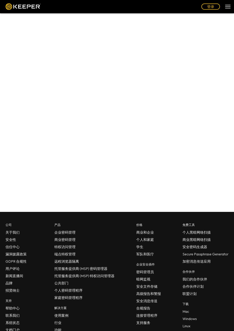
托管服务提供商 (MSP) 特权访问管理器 (84, 276)
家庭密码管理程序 (68, 297)
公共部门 (61, 283)
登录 (210, 6)
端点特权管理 (65, 254)
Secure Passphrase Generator (205, 254)
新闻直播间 (14, 276)
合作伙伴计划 (193, 286)
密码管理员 (145, 272)
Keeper (23, 6)
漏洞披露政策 (16, 254)
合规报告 (143, 308)
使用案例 (61, 315)
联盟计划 (189, 293)
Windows (189, 318)
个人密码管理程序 (68, 290)
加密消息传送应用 (196, 261)
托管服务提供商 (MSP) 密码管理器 (80, 268)
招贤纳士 (13, 290)
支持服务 (143, 322)
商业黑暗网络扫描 (196, 239)
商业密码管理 (65, 239)
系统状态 (13, 322)
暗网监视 (143, 279)
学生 (139, 247)
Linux (186, 326)
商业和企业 (145, 232)
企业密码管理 (65, 232)
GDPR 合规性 (16, 261)
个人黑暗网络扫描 (196, 232)
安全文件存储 (146, 286)
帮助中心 (13, 308)
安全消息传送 (146, 301)
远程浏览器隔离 (66, 261)
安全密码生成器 (194, 247)
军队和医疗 (145, 254)
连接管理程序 (146, 315)
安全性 (11, 239)
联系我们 (13, 315)
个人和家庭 (145, 239)
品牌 (9, 283)
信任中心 (13, 247)
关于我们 (13, 232)
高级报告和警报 (148, 293)
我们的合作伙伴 (194, 279)
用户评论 (13, 268)
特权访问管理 (65, 247)
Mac (185, 311)
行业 (57, 322)
